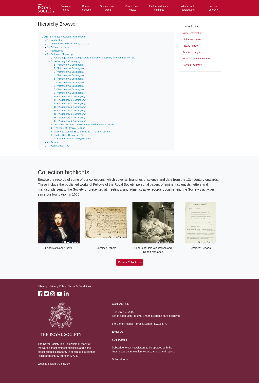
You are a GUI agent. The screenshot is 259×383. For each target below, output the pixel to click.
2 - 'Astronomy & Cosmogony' (66, 61)
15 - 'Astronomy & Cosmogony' (70, 114)
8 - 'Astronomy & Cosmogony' (69, 89)
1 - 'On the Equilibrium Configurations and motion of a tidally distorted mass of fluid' (93, 57)
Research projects (193, 52)
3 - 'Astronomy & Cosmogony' (69, 72)
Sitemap (43, 286)
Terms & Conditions (79, 286)
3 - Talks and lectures (58, 47)
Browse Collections (129, 262)
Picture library (190, 45)
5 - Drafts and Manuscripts (60, 54)
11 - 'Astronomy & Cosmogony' (70, 100)
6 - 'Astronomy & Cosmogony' (69, 82)
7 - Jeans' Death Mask (58, 145)
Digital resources (192, 39)
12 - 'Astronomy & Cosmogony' (70, 103)
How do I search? (213, 8)
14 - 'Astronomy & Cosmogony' (70, 110)
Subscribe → (120, 359)
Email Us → (119, 331)
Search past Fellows (132, 8)
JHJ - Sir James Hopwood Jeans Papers (64, 36)
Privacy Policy (58, 286)
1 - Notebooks (54, 40)
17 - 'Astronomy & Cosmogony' (70, 121)
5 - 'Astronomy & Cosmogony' (69, 78)
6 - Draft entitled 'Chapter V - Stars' (68, 135)
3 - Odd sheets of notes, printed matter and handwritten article (82, 124)
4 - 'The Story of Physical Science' (68, 128)
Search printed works (108, 8)
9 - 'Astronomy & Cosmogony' (69, 92)
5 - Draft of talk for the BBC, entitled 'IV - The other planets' (81, 131)
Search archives (86, 8)
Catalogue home (66, 8)
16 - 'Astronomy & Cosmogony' (70, 117)
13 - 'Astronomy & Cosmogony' (70, 107)
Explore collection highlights (159, 8)
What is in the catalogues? (188, 8)
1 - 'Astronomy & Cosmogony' (69, 64)
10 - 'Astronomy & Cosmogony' (70, 96)
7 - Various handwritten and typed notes (71, 138)
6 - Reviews (53, 142)
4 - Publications (55, 50)
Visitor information (192, 33)
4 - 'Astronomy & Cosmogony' (69, 75)
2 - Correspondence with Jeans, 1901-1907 (69, 43)
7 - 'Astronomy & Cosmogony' (69, 86)
